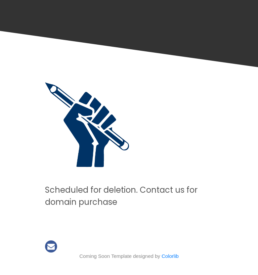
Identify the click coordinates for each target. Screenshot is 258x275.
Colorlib (170, 256)
